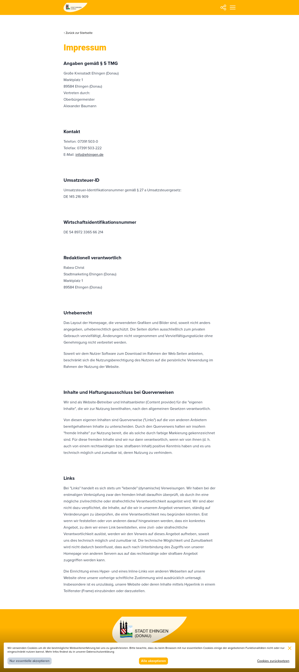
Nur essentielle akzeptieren (30, 661)
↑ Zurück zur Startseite (78, 33)
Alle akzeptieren (153, 661)
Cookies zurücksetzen (273, 661)
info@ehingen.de (89, 154)
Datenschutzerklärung (100, 652)
